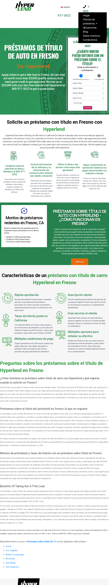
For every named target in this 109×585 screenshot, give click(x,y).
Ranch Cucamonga (15, 554)
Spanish (65, 7)
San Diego (11, 562)
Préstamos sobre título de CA (42, 541)
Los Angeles (12, 550)
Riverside (10, 558)
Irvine (8, 546)
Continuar (87, 108)
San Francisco (12, 566)
